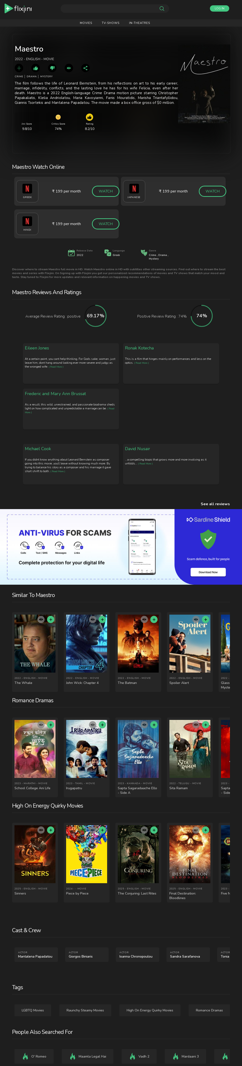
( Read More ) (56, 367)
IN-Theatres (139, 23)
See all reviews (215, 504)
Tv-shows (110, 23)
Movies (86, 23)
